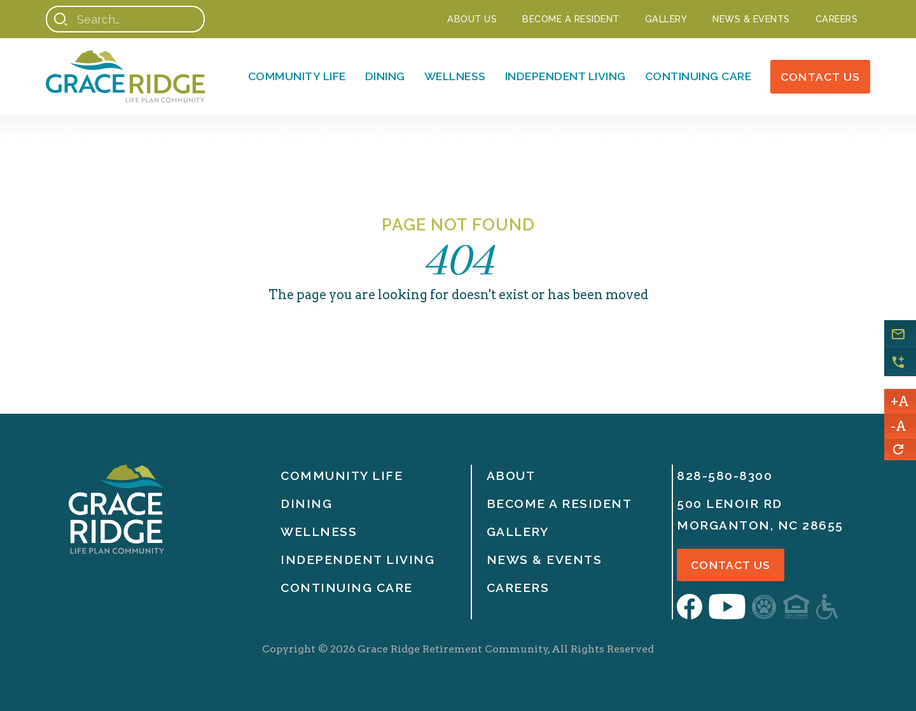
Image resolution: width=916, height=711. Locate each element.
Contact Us (820, 76)
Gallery (666, 18)
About (511, 475)
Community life (342, 475)
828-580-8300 (724, 475)
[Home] (125, 76)
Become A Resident (559, 503)
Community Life (297, 76)
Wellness (455, 76)
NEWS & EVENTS (751, 18)
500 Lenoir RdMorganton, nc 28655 (760, 514)
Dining (385, 76)
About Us (472, 18)
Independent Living (565, 76)
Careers (836, 18)
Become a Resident (571, 18)
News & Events (544, 560)
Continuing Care (698, 76)
